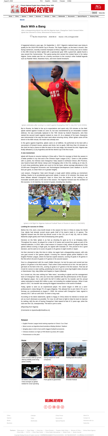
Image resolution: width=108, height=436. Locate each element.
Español (47, 1)
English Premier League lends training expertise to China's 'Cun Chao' (45, 323)
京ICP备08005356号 (70, 435)
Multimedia (61, 16)
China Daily (20, 432)
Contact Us (86, 418)
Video (54, 16)
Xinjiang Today (94, 16)
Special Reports (82, 16)
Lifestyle (46, 16)
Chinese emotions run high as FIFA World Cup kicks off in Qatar (43, 332)
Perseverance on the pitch (31, 334)
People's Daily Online (62, 430)
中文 (41, 1)
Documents (71, 16)
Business (38, 16)
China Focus (59, 415)
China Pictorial (49, 430)
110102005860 (88, 435)
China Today (30, 430)
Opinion (24, 16)
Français (62, 1)
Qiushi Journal (77, 432)
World (31, 16)
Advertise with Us (88, 420)
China (17, 16)
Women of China (76, 430)
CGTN (28, 432)
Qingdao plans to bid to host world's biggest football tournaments (43, 329)
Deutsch (54, 1)
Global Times (66, 432)
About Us (86, 415)
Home (10, 16)
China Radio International (53, 432)
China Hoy (40, 430)
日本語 (69, 1)
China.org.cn (20, 430)
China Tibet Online (37, 432)
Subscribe (102, 13)
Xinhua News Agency (89, 430)
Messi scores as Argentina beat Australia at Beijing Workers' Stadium (45, 326)
